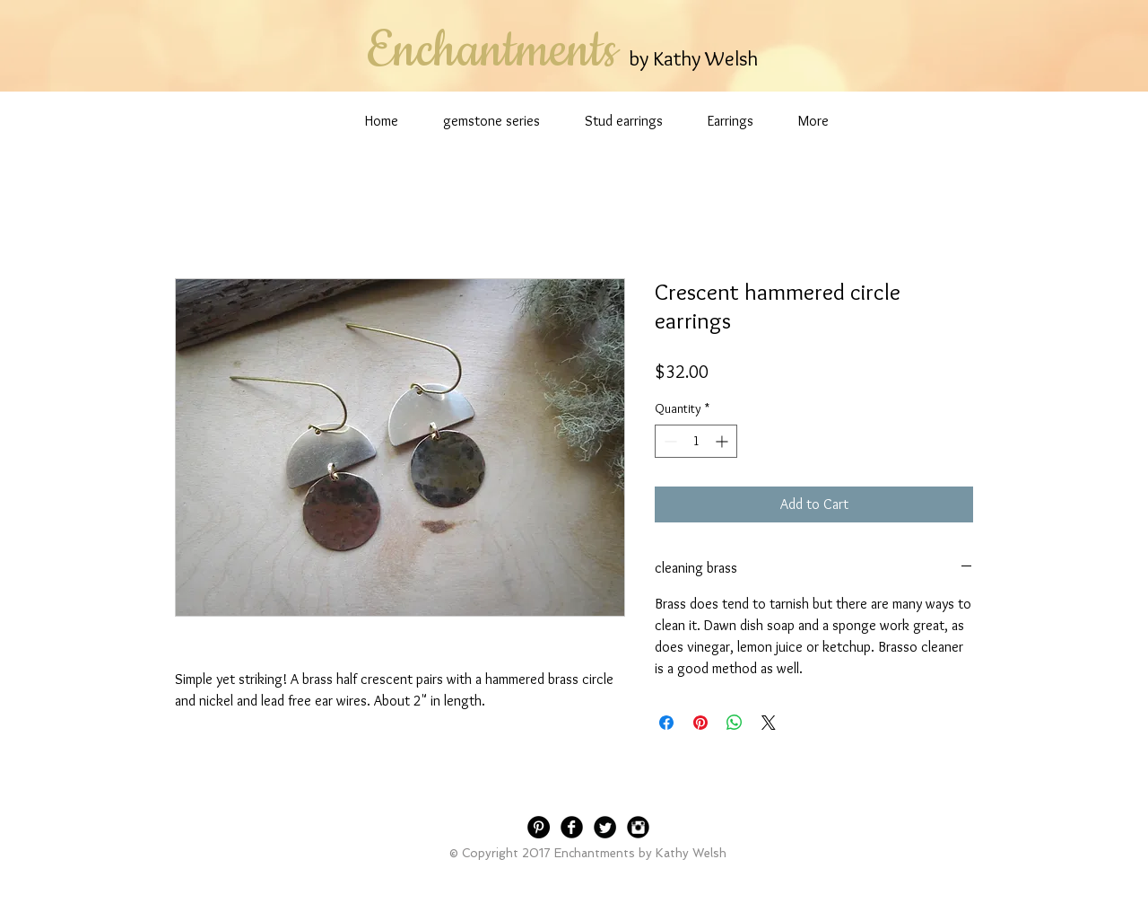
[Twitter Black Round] (605, 827)
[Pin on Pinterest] (700, 722)
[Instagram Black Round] (638, 827)
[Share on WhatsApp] (734, 722)
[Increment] (723, 441)
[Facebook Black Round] (572, 827)
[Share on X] (768, 722)
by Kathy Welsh (693, 58)
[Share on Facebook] (666, 722)
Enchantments (491, 51)
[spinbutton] (696, 441)
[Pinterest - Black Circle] (538, 827)
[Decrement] (668, 441)
